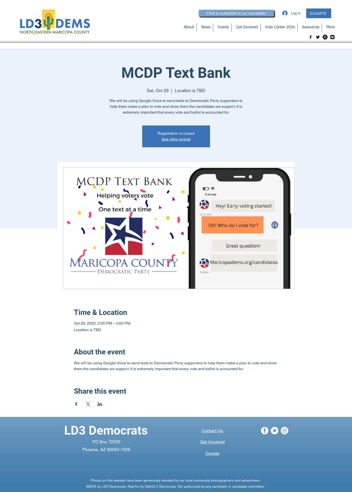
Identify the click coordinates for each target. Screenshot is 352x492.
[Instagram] (325, 37)
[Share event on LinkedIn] (100, 404)
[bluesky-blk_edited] (332, 37)
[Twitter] (317, 37)
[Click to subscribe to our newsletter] (236, 13)
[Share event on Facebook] (76, 404)
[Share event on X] (88, 404)
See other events (176, 139)
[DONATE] (318, 13)
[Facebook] (310, 37)
